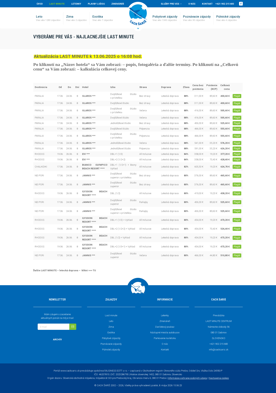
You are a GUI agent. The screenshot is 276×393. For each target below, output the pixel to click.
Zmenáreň (117, 4)
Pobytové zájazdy (165, 18)
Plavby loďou (96, 4)
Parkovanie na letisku (165, 338)
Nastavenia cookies (219, 378)
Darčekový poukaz (164, 326)
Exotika (102, 18)
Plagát (237, 96)
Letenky (76, 4)
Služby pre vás (171, 4)
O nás (191, 4)
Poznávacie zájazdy (197, 18)
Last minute (57, 4)
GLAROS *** (88, 96)
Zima (76, 18)
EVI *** (86, 154)
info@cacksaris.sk (218, 349)
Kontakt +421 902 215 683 (218, 4)
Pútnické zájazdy (228, 18)
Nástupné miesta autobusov (165, 332)
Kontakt (165, 349)
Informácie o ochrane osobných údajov (187, 378)
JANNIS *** (88, 175)
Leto (48, 18)
